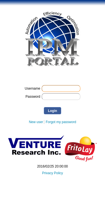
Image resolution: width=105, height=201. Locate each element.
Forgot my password (61, 122)
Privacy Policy (52, 173)
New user (36, 122)
